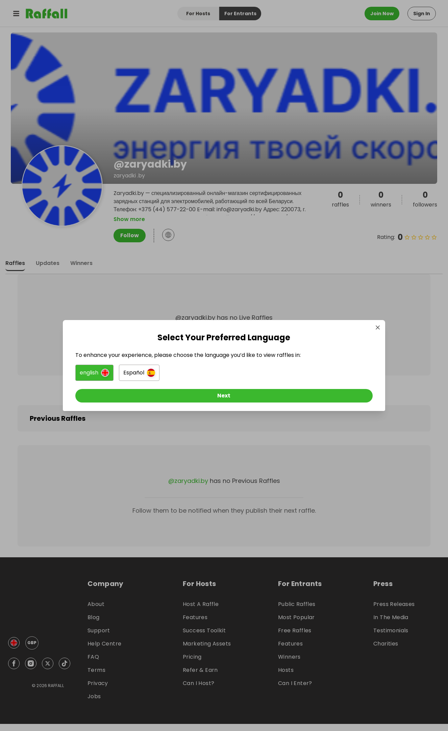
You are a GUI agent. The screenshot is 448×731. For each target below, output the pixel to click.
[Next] (224, 399)
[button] (148, 376)
